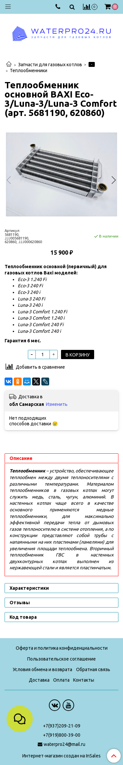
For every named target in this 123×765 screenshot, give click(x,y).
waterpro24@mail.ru (64, 744)
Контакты (83, 680)
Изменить (57, 404)
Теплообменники (28, 70)
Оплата (61, 680)
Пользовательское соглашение (61, 659)
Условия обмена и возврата (42, 669)
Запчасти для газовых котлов (50, 64)
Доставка (39, 680)
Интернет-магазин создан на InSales (61, 755)
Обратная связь (93, 669)
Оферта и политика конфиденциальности (62, 648)
